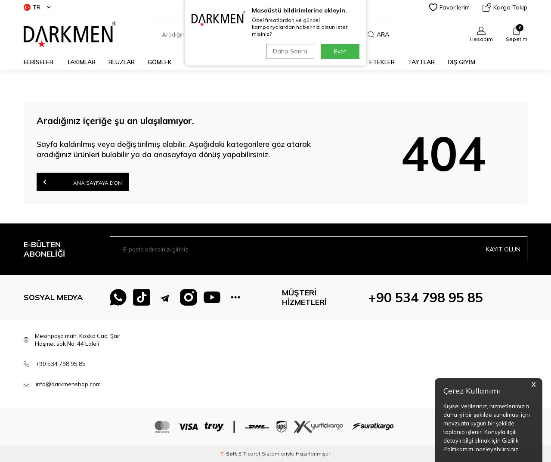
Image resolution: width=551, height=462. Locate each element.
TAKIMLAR (81, 62)
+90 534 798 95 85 (425, 297)
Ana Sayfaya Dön (82, 182)
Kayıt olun (503, 249)
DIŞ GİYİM (461, 62)
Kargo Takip (505, 7)
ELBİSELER (38, 62)
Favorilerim (449, 7)
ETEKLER (382, 62)
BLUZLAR (121, 62)
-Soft (229, 453)
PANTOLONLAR (334, 62)
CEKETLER (243, 62)
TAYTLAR (421, 62)
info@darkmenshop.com (68, 384)
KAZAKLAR (200, 62)
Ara (378, 34)
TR (37, 7)
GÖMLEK (160, 62)
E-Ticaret (249, 453)
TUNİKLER (285, 62)
